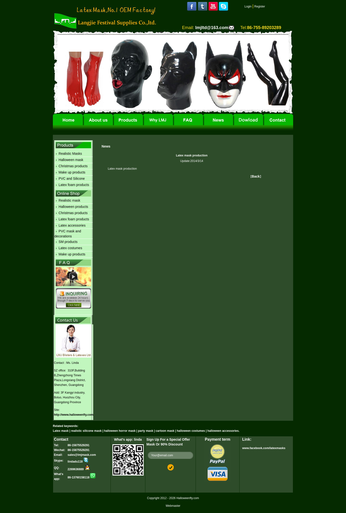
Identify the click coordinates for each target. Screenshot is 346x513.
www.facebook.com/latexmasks (263, 448)
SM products (68, 242)
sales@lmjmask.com (82, 455)
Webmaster (173, 505)
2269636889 (79, 469)
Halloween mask (71, 160)
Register (259, 6)
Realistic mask (69, 200)
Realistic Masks (70, 153)
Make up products (72, 172)
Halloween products (73, 207)
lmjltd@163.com (211, 27)
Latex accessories (72, 225)
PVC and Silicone (72, 178)
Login (248, 6)
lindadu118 (78, 461)
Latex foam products (74, 185)
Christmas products (73, 166)
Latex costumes (70, 248)
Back (256, 176)
